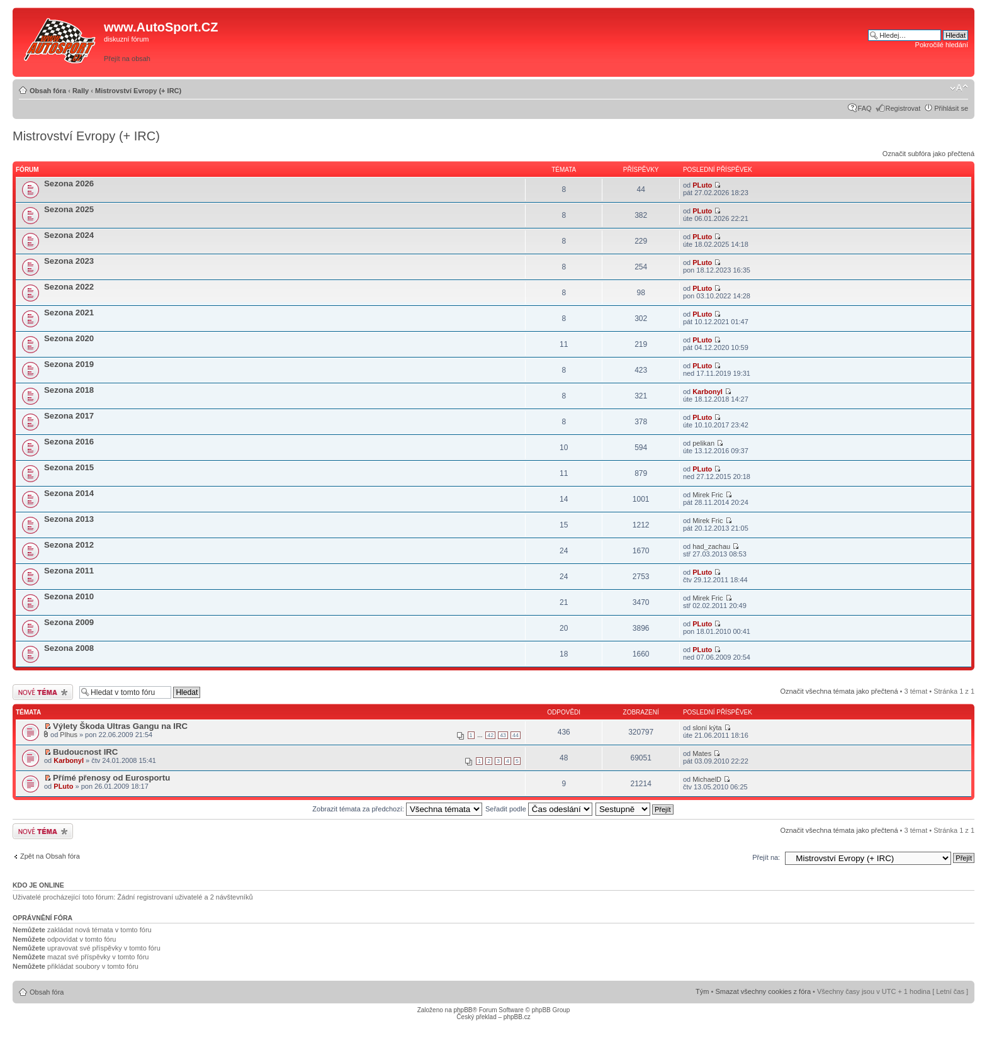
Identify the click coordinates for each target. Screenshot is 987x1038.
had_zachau (711, 546)
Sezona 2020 (69, 338)
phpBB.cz (517, 1016)
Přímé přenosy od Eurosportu (111, 777)
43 (503, 735)
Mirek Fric (707, 495)
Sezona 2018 (69, 390)
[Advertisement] (689, 42)
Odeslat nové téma (43, 692)
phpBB (462, 1010)
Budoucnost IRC (85, 752)
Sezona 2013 (69, 519)
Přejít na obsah (127, 58)
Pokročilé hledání (941, 44)
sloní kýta (706, 727)
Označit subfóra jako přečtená (928, 153)
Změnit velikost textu (959, 88)
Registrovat (903, 108)
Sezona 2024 (69, 235)
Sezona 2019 (69, 364)
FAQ (865, 108)
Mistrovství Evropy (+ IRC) (138, 90)
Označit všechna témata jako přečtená (839, 691)
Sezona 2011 (69, 570)
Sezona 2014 (69, 493)
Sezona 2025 (69, 209)
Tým (702, 991)
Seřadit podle (538, 809)
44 (515, 735)
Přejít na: (766, 857)
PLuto (702, 185)
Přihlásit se (951, 108)
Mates (701, 753)
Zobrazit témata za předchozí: (397, 809)
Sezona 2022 (69, 286)
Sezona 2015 (69, 467)
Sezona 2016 (69, 441)
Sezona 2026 (69, 183)
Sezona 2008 (69, 648)
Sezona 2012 (69, 545)
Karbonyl (707, 391)
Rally (80, 90)
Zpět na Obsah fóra (50, 856)
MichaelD (706, 779)
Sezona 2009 (69, 622)
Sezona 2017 (69, 415)
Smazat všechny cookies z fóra (763, 991)
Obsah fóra (48, 90)
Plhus (68, 734)
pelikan (703, 443)
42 (490, 735)
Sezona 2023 (69, 261)
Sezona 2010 (69, 596)
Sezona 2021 (69, 312)
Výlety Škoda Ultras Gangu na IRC (120, 726)
